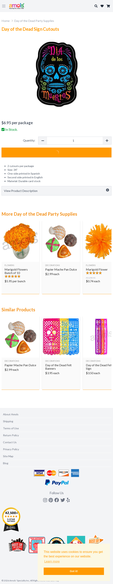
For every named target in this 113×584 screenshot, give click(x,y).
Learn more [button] (52, 561)
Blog (5, 463)
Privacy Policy (11, 449)
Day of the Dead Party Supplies (34, 20)
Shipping (8, 421)
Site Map (8, 456)
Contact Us (10, 442)
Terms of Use (11, 428)
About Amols (10, 414)
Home (6, 20)
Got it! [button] (74, 571)
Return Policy (11, 435)
